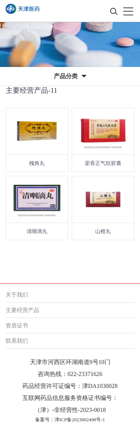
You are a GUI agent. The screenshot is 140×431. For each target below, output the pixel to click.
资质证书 (17, 325)
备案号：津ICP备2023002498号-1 (70, 419)
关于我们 (17, 294)
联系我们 (17, 340)
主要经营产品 (22, 310)
